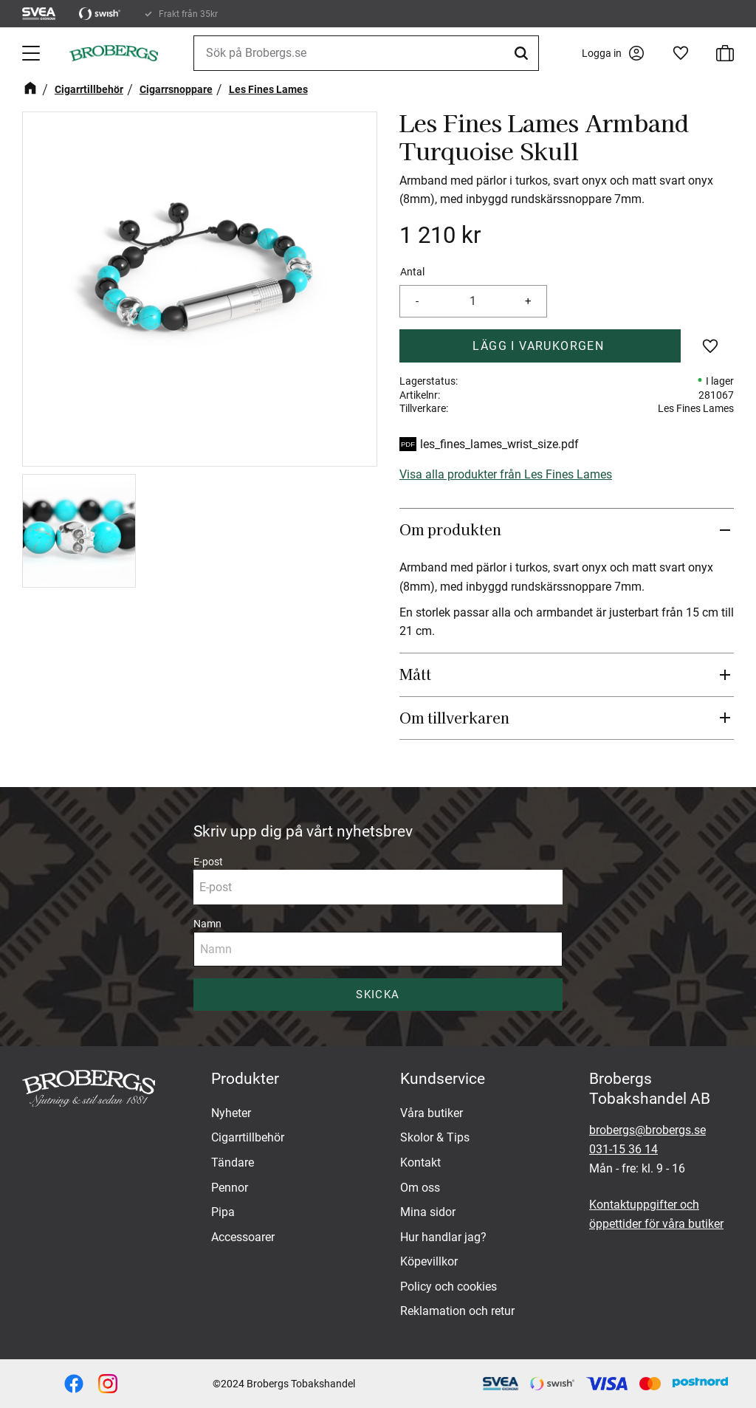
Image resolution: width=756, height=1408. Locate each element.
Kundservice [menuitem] (442, 1079)
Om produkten (450, 529)
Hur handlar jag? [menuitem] (443, 1237)
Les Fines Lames (696, 408)
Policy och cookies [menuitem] (448, 1287)
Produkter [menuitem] (245, 1079)
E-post (208, 862)
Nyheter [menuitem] (231, 1113)
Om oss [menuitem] (420, 1188)
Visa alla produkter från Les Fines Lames (505, 474)
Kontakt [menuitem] (420, 1162)
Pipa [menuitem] (223, 1212)
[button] (32, 53)
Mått (415, 674)
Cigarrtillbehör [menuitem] (247, 1137)
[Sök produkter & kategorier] (366, 53)
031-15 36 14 (623, 1149)
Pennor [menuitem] (229, 1188)
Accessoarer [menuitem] (243, 1237)
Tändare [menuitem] (232, 1162)
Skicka (377, 994)
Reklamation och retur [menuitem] (457, 1311)
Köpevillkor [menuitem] (429, 1261)
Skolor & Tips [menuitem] (435, 1137)
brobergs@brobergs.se (647, 1130)
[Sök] (523, 53)
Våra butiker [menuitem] (431, 1113)
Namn (207, 924)
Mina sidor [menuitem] (428, 1212)
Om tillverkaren (454, 717)
